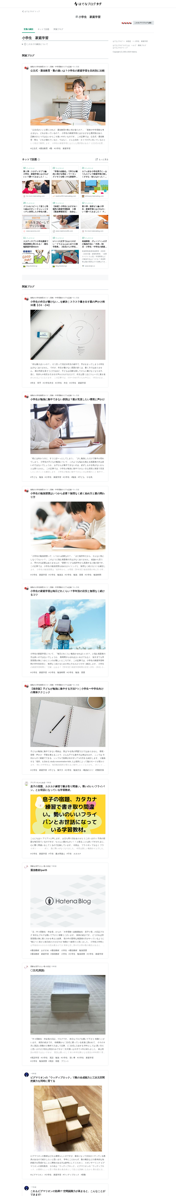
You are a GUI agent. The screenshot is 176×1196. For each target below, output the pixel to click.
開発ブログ (142, 45)
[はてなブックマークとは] (39, 159)
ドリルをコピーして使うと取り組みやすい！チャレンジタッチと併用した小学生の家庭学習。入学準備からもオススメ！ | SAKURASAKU (35, 209)
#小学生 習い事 (68, 1058)
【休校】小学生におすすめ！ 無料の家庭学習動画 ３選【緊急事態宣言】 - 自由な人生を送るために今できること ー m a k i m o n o (65, 209)
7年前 (34, 1187)
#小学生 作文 (61, 383)
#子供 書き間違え (57, 854)
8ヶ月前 (76, 685)
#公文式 (33, 148)
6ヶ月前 (76, 67)
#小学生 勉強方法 (73, 770)
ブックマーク (29, 168)
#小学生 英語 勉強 (50, 1058)
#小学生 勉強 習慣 (74, 575)
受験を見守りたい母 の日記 (40, 866)
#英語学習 (34, 1058)
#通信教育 (43, 148)
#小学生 (66, 477)
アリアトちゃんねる (37, 783)
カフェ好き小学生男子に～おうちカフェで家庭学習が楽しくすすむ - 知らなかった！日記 (94, 174)
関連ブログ (58, 29)
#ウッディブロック (71, 1175)
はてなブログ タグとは (121, 45)
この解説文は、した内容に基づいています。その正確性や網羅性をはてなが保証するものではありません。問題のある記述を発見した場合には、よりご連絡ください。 (35, 44)
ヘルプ (133, 45)
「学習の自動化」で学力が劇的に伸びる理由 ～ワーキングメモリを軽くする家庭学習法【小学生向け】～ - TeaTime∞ (65, 174)
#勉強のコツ (88, 770)
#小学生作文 (48, 383)
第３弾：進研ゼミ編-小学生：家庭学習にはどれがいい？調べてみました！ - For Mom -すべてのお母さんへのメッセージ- (94, 209)
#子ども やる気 (85, 477)
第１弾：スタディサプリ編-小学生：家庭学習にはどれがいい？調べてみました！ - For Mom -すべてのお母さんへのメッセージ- (35, 174)
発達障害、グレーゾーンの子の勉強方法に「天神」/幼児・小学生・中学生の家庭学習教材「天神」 (94, 244)
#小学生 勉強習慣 (77, 954)
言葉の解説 (28, 29)
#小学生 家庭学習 (62, 148)
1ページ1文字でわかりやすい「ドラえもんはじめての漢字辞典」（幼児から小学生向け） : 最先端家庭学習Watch (65, 244)
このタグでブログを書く (143, 23)
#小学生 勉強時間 (93, 575)
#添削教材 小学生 (58, 954)
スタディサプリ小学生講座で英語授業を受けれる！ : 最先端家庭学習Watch (35, 244)
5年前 (49, 783)
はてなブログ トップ (31, 11)
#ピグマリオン (36, 1175)
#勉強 (73, 477)
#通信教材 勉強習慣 (78, 950)
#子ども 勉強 (36, 477)
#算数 (83, 1175)
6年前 (54, 966)
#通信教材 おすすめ (39, 950)
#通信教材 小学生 (58, 950)
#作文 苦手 (35, 383)
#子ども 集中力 (56, 770)
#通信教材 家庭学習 (39, 954)
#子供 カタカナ (74, 854)
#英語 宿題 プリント (59, 1061)
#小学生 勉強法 (56, 575)
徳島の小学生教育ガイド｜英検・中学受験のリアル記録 (51, 67)
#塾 (50, 148)
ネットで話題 (43, 29)
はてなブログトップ (120, 48)
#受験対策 (99, 770)
